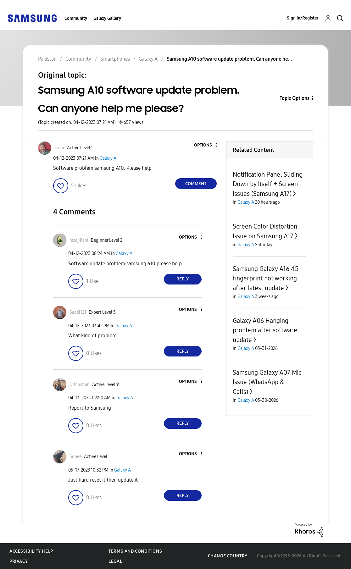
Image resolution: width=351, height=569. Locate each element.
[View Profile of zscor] (59, 148)
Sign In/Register (303, 18)
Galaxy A (108, 158)
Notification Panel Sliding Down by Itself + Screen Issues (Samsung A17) (268, 184)
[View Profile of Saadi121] (78, 312)
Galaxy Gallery (107, 18)
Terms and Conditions (135, 551)
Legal (115, 561)
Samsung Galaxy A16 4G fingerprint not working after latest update (265, 278)
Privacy (18, 561)
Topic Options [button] (294, 98)
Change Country (228, 556)
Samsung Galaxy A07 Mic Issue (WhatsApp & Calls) (267, 382)
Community (75, 18)
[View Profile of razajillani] (79, 240)
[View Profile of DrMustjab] (80, 384)
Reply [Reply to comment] (182, 279)
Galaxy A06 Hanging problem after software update (265, 330)
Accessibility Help (31, 551)
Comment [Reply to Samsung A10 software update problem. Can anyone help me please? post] (195, 183)
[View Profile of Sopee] (75, 456)
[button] (206, 145)
